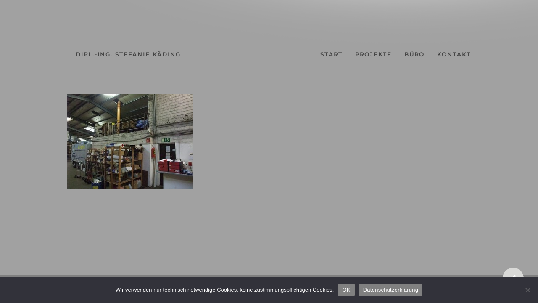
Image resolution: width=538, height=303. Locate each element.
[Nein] (527, 290)
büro (390, 54)
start (292, 54)
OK (346, 290)
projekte (341, 54)
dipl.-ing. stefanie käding (145, 54)
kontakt (437, 54)
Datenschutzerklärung (390, 290)
